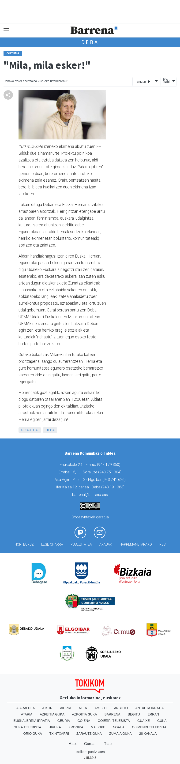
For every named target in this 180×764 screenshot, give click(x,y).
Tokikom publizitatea (90, 752)
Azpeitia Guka (52, 714)
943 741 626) (115, 479)
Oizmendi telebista (149, 727)
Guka (162, 721)
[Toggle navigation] (6, 30)
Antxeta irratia (149, 708)
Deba (89, 42)
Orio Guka (32, 733)
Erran (153, 714)
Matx (72, 744)
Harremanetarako (136, 545)
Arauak (105, 545)
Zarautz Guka (89, 733)
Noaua (118, 727)
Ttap (108, 744)
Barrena (112, 714)
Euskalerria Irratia (31, 721)
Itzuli (166, 81)
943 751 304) (110, 472)
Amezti (100, 708)
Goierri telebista (114, 721)
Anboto (121, 708)
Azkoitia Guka (84, 714)
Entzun (143, 81)
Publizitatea (81, 545)
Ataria (27, 714)
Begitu (134, 714)
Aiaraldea (25, 708)
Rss (162, 545)
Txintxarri (59, 733)
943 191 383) (113, 487)
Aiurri (65, 708)
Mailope (98, 727)
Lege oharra (52, 545)
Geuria (63, 721)
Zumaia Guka (120, 733)
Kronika (75, 727)
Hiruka (55, 727)
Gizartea (29, 430)
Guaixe (143, 721)
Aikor (47, 708)
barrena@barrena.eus (90, 494)
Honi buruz (24, 545)
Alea (83, 708)
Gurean (90, 744)
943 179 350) (109, 464)
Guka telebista (27, 727)
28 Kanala (148, 733)
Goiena (83, 721)
